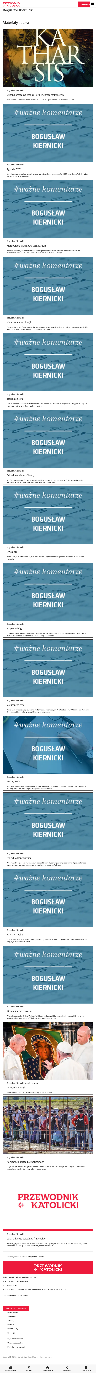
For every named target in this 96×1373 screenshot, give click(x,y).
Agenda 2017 (14, 169)
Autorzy (24, 1256)
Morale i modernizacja (19, 1011)
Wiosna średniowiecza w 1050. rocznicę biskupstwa (35, 94)
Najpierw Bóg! (14, 628)
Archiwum (11, 1316)
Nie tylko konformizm (19, 857)
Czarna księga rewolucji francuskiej (26, 1238)
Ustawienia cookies (15, 1343)
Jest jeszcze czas (15, 704)
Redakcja (11, 1333)
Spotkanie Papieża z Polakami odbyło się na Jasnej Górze (29, 1092)
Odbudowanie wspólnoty (20, 475)
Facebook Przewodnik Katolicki (16, 1296)
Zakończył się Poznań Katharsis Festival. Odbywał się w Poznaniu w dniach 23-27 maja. (41, 100)
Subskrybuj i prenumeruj (16, 1308)
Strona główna (13, 1256)
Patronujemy (12, 1329)
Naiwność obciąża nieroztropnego (25, 1161)
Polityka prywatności (16, 1347)
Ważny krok (13, 781)
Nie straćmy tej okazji (19, 322)
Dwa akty (12, 551)
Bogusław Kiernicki (15, 90)
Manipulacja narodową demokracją (26, 245)
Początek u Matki (16, 1087)
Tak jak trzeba (15, 934)
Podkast (10, 1324)
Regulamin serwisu (15, 1339)
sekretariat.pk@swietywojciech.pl (52, 1289)
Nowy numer (12, 1312)
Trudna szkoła (15, 398)
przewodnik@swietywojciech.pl (22, 1289)
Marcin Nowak (31, 1083)
